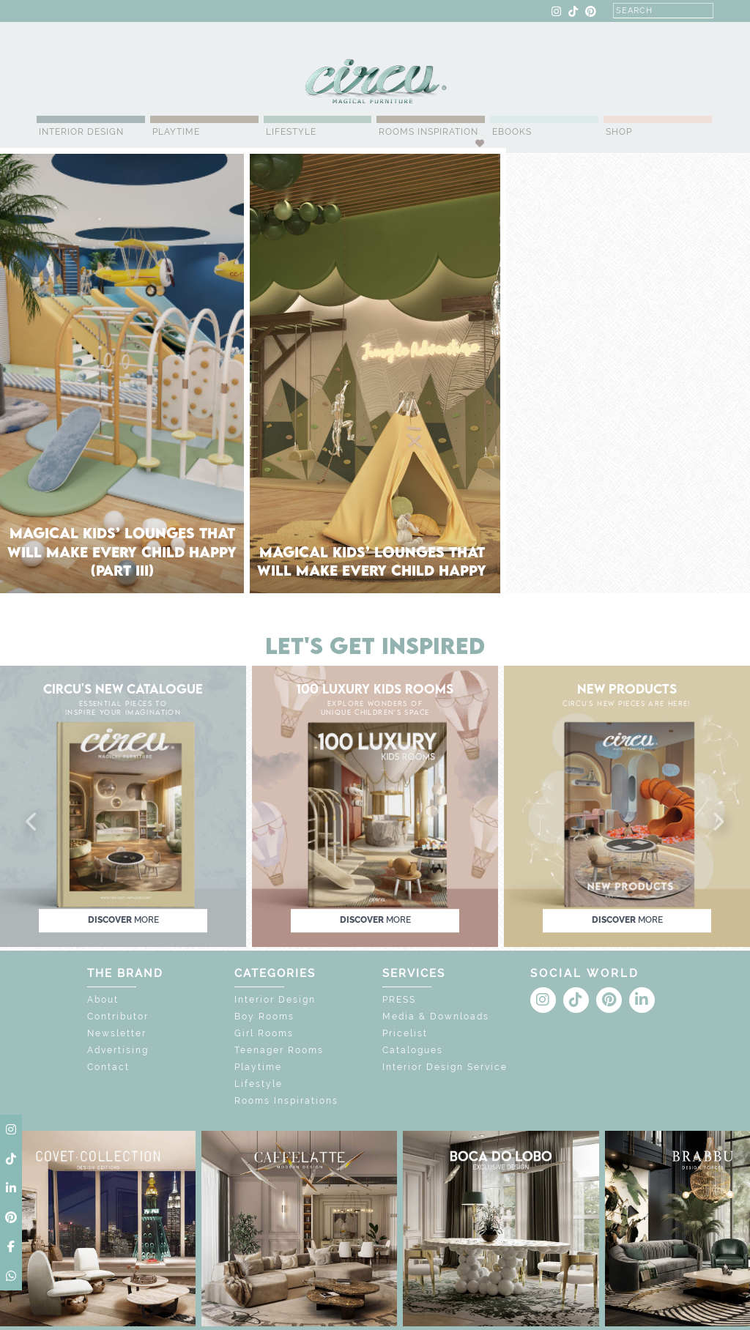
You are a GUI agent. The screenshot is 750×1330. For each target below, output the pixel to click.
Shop (619, 132)
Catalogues (412, 1050)
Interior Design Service (445, 1067)
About (103, 1000)
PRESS (399, 1000)
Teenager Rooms (279, 1050)
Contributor (118, 1016)
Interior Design (81, 132)
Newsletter (116, 1033)
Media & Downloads (435, 1016)
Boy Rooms (264, 1016)
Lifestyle (291, 132)
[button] (32, 822)
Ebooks (512, 132)
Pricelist (405, 1033)
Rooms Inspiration (428, 132)
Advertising (118, 1050)
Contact (108, 1067)
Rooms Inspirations (286, 1101)
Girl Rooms (264, 1033)
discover (123, 920)
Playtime (176, 132)
